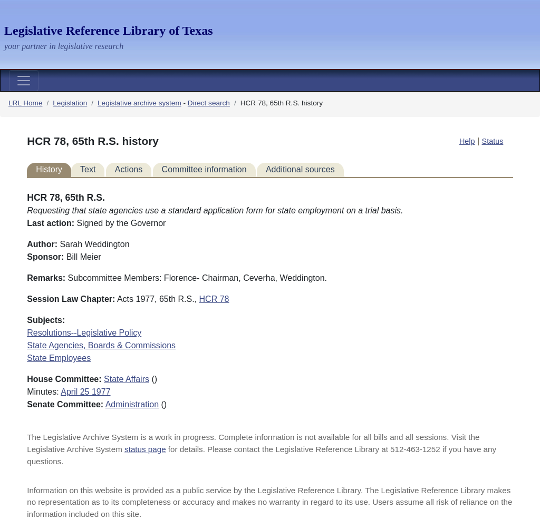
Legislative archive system (139, 103)
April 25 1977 (85, 391)
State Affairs (126, 379)
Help (467, 141)
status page (145, 449)
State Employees (59, 358)
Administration (132, 404)
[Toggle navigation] (23, 80)
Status (493, 141)
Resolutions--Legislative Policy (84, 332)
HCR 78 (214, 299)
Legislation (70, 103)
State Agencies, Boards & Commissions (101, 345)
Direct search (209, 103)
